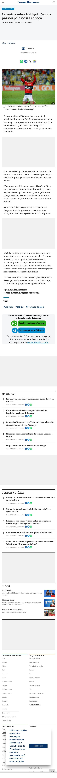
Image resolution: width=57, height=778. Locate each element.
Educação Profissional (36, 693)
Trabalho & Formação (36, 666)
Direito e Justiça (7, 689)
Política (4, 666)
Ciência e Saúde (7, 693)
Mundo (4, 678)
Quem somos (6, 713)
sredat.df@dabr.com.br (37, 342)
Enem (31, 674)
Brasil (3, 670)
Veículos (4, 743)
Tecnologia (5, 705)
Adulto (4, 751)
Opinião (4, 697)
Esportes (12, 43)
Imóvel (33, 726)
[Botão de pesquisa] (54, 2)
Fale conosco (33, 701)
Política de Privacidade (9, 717)
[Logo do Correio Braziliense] (28, 2)
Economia (5, 674)
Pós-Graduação (34, 697)
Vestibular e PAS (34, 685)
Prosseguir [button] (38, 746)
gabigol (20, 306)
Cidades (4, 662)
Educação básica (34, 658)
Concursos (34, 705)
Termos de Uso (6, 721)
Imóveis (4, 739)
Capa (3, 658)
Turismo (4, 709)
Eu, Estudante (36, 655)
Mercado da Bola (35, 306)
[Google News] (34, 62)
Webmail (4, 729)
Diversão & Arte (7, 681)
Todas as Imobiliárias (35, 768)
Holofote (4, 701)
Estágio (31, 670)
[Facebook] (25, 62)
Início (4, 43)
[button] (25, 761)
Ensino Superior (34, 662)
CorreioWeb (8, 726)
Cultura (31, 681)
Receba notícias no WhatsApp (32, 323)
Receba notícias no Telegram (31, 330)
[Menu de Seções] (3, 2)
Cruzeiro (9, 306)
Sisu (30, 689)
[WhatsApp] (21, 62)
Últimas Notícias (34, 678)
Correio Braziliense (11, 655)
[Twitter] (30, 62)
